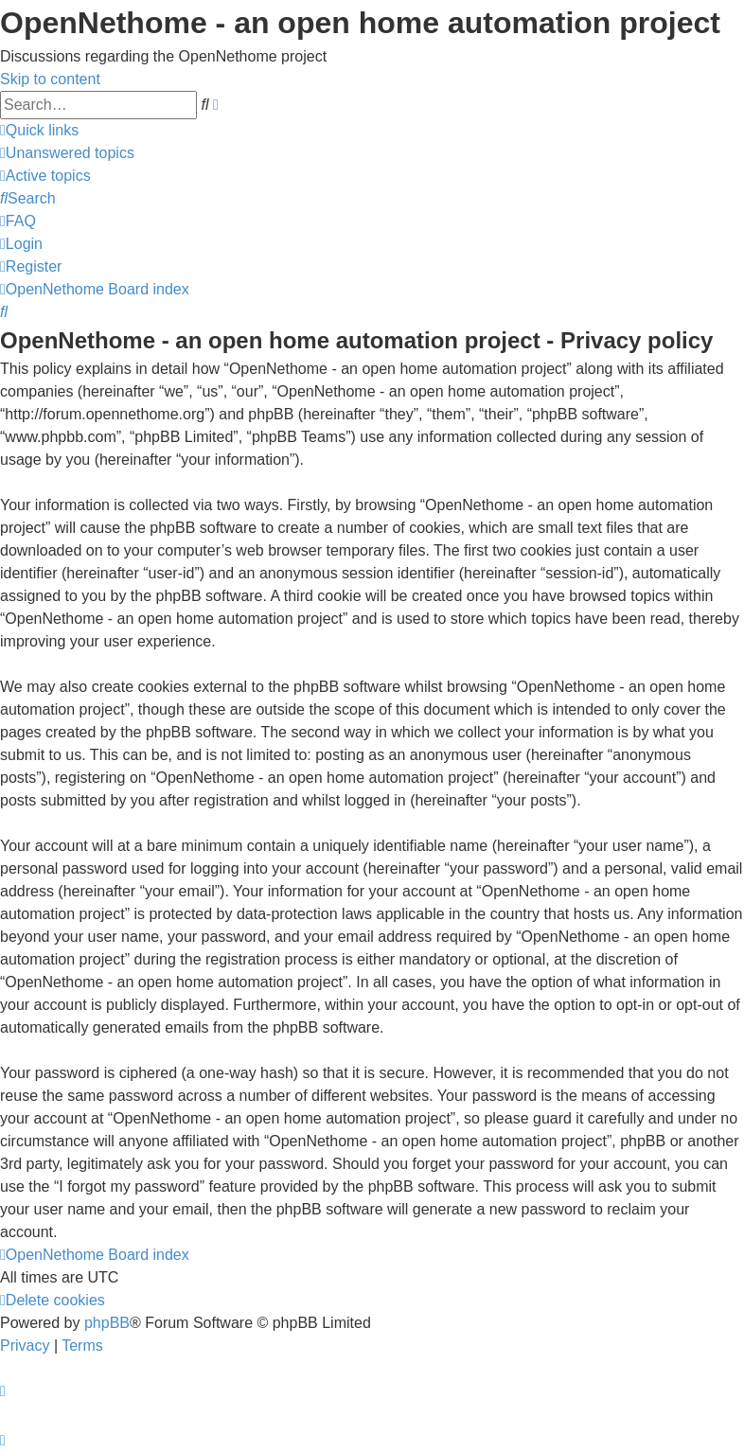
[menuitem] (67, 153)
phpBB (107, 1323)
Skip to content (50, 79)
